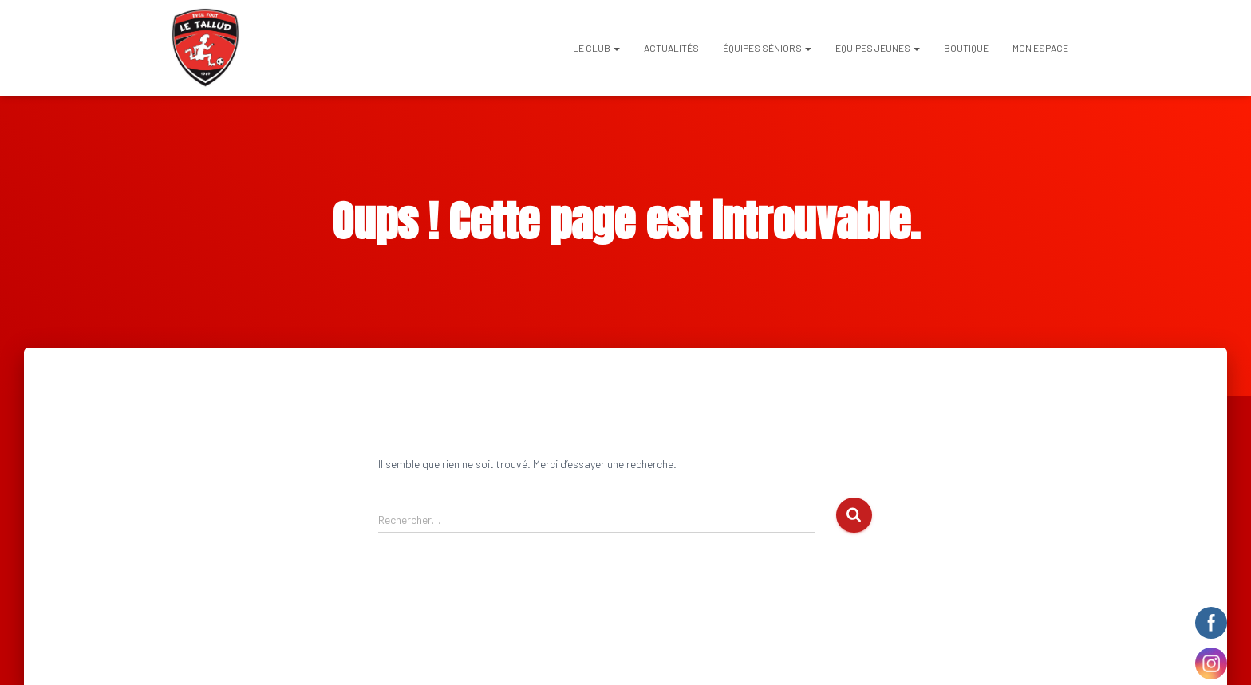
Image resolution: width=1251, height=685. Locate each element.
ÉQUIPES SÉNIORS (767, 47)
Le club (596, 47)
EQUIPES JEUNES (877, 47)
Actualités (671, 47)
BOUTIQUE (966, 47)
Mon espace (1040, 47)
